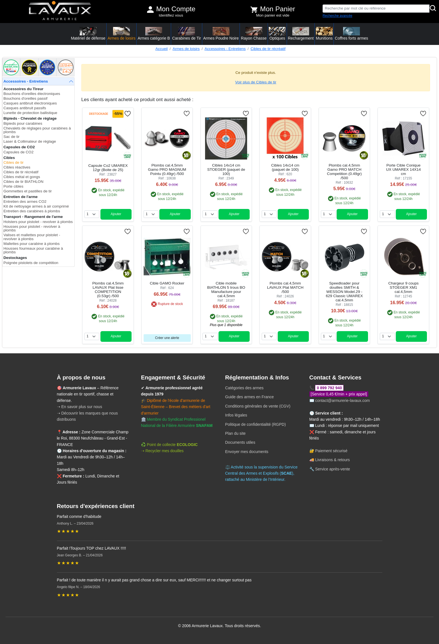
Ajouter (116, 214)
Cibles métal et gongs (21, 177)
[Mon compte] (150, 9)
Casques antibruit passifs (24, 108)
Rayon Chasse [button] (254, 33)
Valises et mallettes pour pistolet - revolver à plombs (31, 237)
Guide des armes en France (249, 397)
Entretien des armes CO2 (24, 201)
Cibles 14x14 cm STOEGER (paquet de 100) (226, 169)
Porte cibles (13, 186)
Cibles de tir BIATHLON (23, 181)
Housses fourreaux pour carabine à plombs (33, 250)
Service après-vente (332, 469)
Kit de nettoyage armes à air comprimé (36, 206)
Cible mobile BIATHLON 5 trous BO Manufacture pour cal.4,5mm (226, 289)
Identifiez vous (171, 15)
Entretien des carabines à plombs (31, 211)
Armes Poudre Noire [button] (221, 33)
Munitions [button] (324, 33)
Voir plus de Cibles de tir (255, 82)
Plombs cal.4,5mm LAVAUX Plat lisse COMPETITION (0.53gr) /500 (108, 289)
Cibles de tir (13, 162)
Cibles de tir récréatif (268, 49)
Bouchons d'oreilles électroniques (31, 94)
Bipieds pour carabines (22, 123)
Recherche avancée (337, 16)
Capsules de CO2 (18, 152)
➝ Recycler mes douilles (162, 451)
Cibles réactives (16, 167)
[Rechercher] (433, 8)
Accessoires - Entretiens (225, 49)
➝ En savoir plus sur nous (79, 406)
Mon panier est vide (272, 15)
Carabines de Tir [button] (186, 33)
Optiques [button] (277, 33)
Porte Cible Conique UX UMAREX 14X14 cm (403, 169)
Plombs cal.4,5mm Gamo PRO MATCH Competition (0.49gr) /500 (344, 171)
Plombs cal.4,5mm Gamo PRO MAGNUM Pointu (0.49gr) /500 (167, 169)
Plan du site (235, 433)
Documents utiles (240, 442)
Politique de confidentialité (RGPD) (255, 424)
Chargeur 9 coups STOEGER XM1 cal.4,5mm (403, 287)
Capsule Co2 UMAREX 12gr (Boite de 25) (108, 167)
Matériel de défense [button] (88, 33)
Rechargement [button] (301, 33)
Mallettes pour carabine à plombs (31, 244)
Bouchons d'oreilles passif (25, 98)
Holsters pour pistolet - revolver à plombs (38, 222)
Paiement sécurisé (331, 451)
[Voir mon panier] (254, 9)
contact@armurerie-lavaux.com (342, 400)
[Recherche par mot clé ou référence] (376, 8)
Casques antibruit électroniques (30, 103)
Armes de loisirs (186, 49)
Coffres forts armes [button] (351, 33)
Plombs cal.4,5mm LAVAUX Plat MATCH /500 (285, 287)
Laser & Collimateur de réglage (29, 141)
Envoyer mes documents (246, 451)
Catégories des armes (244, 388)
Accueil (161, 49)
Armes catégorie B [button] (154, 33)
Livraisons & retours (332, 460)
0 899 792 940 (329, 388)
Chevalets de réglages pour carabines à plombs (37, 130)
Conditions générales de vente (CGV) (258, 406)
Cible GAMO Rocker (167, 283)
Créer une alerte (167, 338)
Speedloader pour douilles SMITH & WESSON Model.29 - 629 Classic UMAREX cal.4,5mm (344, 291)
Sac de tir (11, 137)
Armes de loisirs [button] (121, 33)
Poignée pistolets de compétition (30, 263)
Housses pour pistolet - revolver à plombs (31, 228)
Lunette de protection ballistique (30, 113)
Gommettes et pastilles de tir (27, 191)
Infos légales (236, 415)
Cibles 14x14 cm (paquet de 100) (285, 167)
